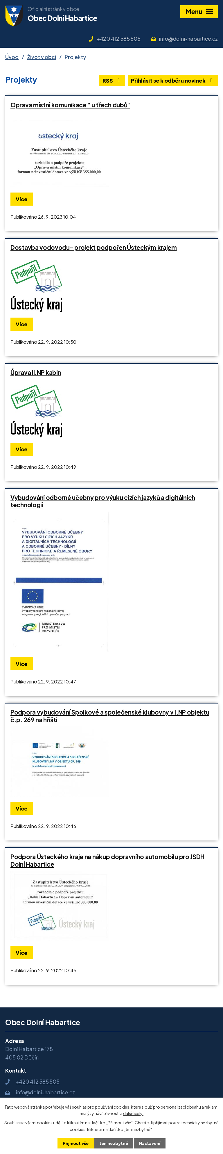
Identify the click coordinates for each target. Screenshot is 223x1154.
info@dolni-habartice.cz (188, 38)
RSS (112, 80)
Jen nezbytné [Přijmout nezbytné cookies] (114, 1143)
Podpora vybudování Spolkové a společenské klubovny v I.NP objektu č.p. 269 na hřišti (109, 716)
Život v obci (41, 57)
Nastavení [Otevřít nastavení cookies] (149, 1143)
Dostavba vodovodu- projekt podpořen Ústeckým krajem (93, 247)
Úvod (12, 57)
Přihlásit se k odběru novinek (173, 80)
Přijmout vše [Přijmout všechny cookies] (76, 1143)
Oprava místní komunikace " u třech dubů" (70, 105)
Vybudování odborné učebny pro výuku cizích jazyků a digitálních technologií (102, 501)
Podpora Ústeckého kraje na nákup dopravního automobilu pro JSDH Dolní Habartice (107, 860)
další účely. (133, 1113)
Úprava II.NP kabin (35, 372)
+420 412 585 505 (119, 38)
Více (22, 199)
